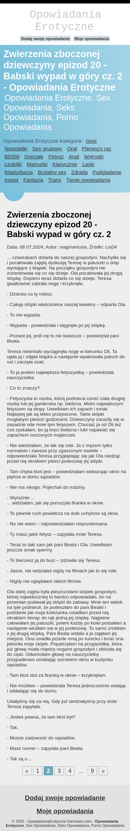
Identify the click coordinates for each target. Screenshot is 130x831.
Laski (88, 164)
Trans (54, 180)
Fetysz (56, 156)
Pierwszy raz (96, 148)
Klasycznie (64, 164)
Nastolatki (16, 148)
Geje (91, 141)
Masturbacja (19, 172)
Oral (72, 148)
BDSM (12, 156)
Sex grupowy (47, 148)
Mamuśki (37, 164)
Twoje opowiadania (88, 180)
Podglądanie (107, 172)
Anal (74, 156)
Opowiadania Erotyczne (65, 21)
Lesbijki (13, 164)
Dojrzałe (34, 156)
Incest (11, 180)
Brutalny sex (52, 172)
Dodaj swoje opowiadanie (45, 39)
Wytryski (93, 156)
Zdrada (79, 172)
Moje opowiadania (92, 39)
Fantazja (33, 180)
